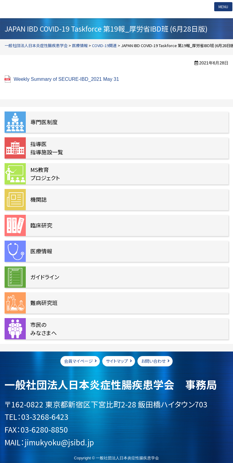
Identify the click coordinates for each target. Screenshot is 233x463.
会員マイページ (78, 361)
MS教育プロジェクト (45, 174)
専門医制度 (44, 122)
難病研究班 (44, 303)
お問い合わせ (153, 361)
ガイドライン (44, 277)
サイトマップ (117, 361)
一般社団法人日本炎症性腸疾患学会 (44, 9)
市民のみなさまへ (43, 329)
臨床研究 (41, 225)
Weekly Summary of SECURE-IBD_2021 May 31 (66, 79)
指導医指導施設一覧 (46, 148)
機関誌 (38, 199)
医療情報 (41, 251)
